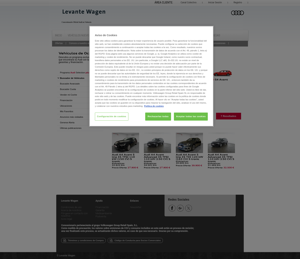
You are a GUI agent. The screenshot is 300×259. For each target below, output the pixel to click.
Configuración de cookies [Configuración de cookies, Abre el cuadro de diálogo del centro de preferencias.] (111, 116)
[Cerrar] (208, 30)
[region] (151, 76)
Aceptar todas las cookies (191, 116)
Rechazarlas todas (158, 116)
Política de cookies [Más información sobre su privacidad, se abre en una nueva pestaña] (154, 106)
